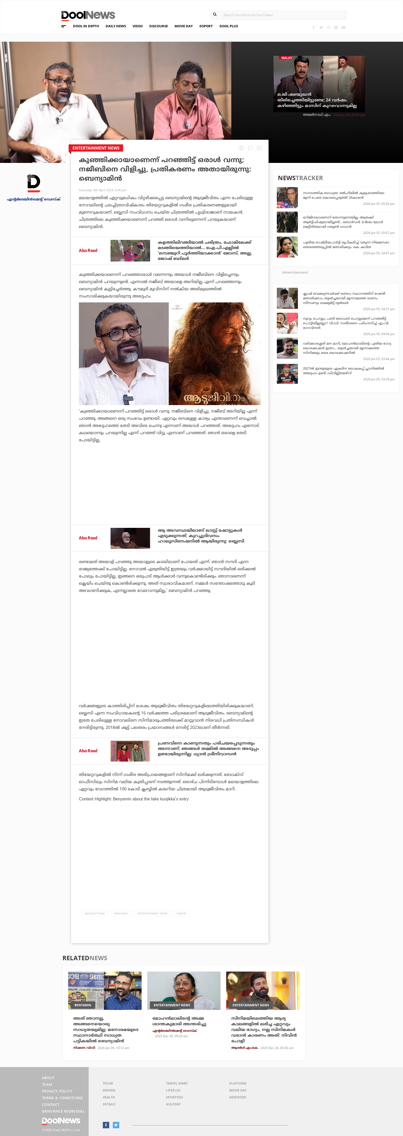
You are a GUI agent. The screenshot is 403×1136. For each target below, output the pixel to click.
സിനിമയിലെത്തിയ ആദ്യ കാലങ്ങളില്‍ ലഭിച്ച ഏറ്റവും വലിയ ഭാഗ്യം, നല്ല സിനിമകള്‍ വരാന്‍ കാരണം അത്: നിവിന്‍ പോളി (264, 1030)
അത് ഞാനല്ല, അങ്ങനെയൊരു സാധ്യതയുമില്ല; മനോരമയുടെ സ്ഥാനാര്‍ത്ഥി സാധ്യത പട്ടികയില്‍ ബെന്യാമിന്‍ (106, 1030)
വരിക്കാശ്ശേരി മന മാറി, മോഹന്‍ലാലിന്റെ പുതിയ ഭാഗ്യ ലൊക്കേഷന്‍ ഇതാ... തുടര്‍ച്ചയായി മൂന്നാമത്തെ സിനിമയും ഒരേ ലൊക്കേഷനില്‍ (347, 348)
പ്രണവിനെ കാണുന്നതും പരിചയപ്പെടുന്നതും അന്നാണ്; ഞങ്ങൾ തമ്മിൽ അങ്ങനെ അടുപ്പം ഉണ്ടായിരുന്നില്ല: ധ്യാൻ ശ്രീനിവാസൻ (208, 748)
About (48, 1077)
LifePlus (173, 1090)
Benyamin (121, 913)
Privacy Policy (57, 1091)
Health (109, 1097)
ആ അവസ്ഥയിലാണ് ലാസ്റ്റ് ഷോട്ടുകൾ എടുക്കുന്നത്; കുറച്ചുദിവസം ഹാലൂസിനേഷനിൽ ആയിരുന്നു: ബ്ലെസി (201, 536)
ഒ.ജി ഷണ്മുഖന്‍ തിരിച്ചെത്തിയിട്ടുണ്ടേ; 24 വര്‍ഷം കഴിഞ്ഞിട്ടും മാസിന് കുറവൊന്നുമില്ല (317, 100)
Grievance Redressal (63, 1111)
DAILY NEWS (116, 26)
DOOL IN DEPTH (86, 26)
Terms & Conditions (62, 1097)
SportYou (174, 1097)
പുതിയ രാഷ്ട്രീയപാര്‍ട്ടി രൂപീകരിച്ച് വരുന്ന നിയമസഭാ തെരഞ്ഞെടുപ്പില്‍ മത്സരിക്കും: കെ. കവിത (346, 244)
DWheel (109, 1090)
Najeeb (181, 913)
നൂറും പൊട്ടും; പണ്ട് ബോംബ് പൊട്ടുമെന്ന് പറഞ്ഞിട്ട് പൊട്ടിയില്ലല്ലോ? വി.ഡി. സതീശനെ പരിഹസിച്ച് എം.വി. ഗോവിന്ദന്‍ (346, 323)
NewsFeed (237, 1097)
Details (109, 1104)
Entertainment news (152, 913)
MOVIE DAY (184, 26)
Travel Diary (177, 1083)
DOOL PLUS (228, 26)
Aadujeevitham (95, 913)
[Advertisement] (170, 497)
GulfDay (173, 1104)
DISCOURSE (158, 26)
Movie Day (237, 1090)
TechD (108, 1083)
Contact (50, 1104)
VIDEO (138, 26)
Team (47, 1084)
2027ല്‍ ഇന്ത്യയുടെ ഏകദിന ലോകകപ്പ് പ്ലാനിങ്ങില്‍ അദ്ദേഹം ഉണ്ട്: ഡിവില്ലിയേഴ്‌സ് (343, 370)
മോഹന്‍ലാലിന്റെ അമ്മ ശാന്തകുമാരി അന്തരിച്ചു (179, 1021)
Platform (237, 1083)
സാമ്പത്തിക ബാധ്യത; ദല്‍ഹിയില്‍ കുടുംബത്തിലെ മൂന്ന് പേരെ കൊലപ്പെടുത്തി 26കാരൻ (343, 195)
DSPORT (206, 26)
